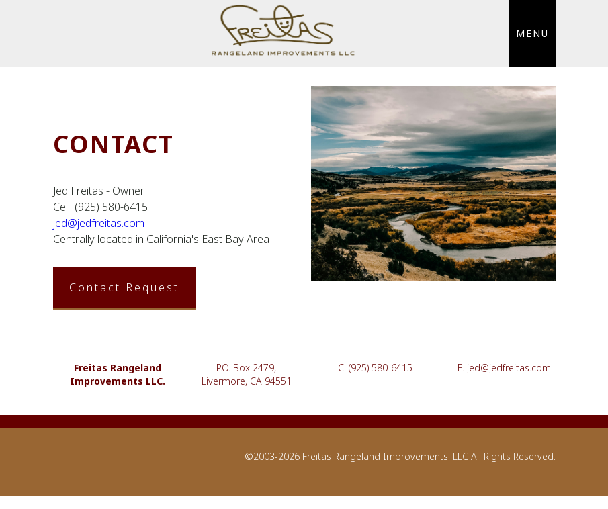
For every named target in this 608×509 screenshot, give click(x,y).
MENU (532, 33)
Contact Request (124, 287)
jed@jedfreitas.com (98, 223)
